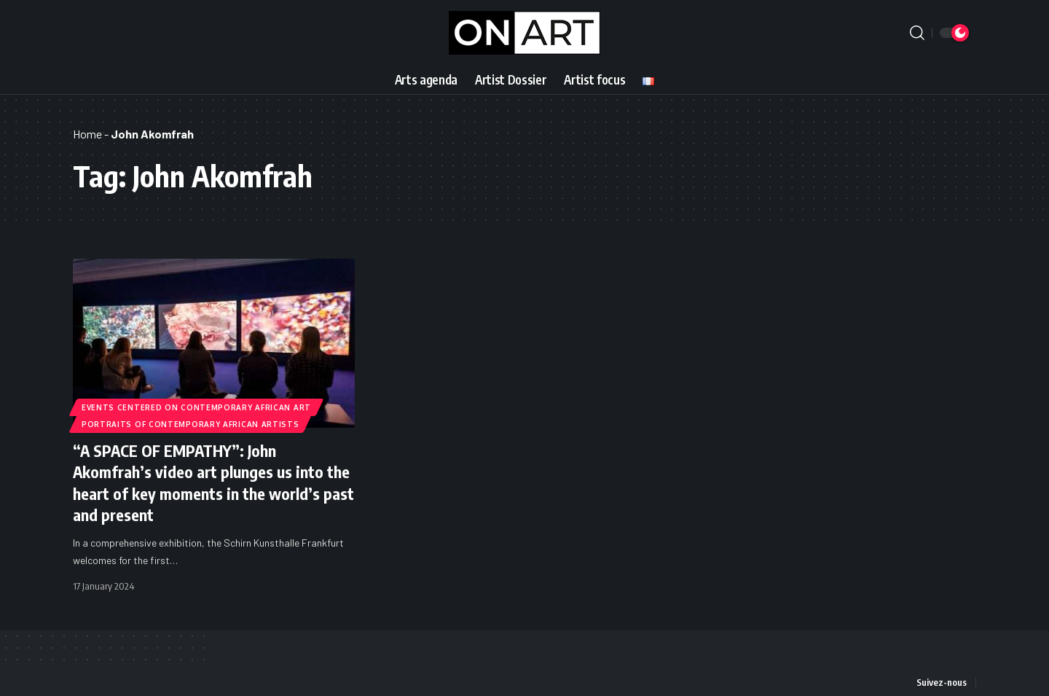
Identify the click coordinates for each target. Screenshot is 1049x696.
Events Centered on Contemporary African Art (196, 406)
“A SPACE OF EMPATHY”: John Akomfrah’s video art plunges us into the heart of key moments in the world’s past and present (213, 481)
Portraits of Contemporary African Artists (190, 424)
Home (87, 134)
